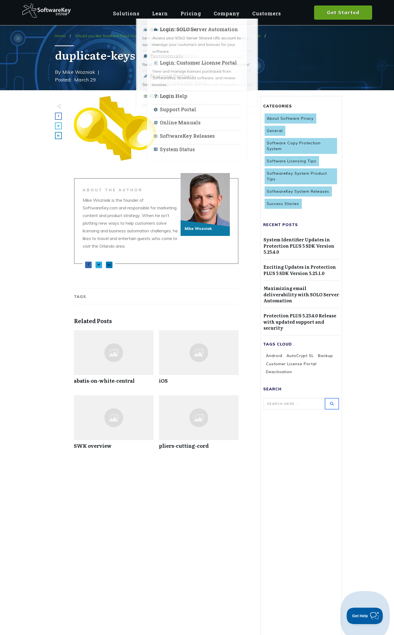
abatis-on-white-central (113, 360)
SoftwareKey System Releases (298, 191)
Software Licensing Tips (291, 161)
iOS (199, 360)
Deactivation (279, 371)
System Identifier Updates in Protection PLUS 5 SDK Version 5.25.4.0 (298, 245)
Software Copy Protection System (294, 146)
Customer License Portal (291, 363)
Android (274, 355)
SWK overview (113, 425)
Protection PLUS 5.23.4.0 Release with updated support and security (299, 321)
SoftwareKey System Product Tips (297, 176)
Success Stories (283, 203)
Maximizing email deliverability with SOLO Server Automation (301, 294)
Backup (325, 355)
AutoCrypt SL (300, 355)
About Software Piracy (290, 118)
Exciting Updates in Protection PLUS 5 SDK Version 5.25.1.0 (299, 270)
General (275, 130)
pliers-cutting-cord (199, 425)
